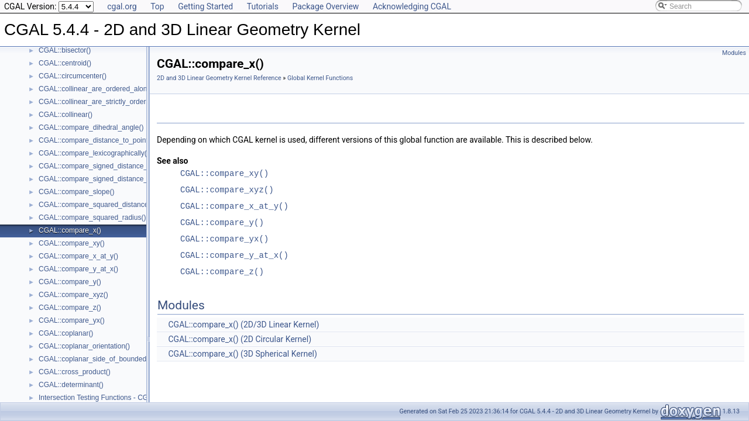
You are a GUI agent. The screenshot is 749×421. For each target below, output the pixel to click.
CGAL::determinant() (71, 385)
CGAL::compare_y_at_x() (78, 269)
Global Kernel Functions (320, 78)
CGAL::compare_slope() (76, 192)
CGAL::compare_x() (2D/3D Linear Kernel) (243, 324)
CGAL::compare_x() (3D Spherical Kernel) (242, 353)
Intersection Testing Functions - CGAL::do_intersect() (121, 398)
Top (157, 6)
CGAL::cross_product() (75, 372)
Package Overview (325, 6)
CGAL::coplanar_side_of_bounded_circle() (105, 359)
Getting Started (205, 6)
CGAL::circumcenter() (72, 76)
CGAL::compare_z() (70, 307)
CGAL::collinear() (65, 115)
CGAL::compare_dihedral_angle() (91, 127)
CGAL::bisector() (65, 50)
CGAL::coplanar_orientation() (84, 346)
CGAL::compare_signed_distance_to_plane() (109, 179)
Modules (734, 53)
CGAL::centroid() (65, 63)
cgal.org (121, 6)
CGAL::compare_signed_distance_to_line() (106, 166)
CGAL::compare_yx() (72, 320)
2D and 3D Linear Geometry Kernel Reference (219, 78)
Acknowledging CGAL (412, 6)
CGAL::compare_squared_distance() (96, 205)
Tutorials (263, 6)
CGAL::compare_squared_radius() (92, 217)
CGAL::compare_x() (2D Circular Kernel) (239, 339)
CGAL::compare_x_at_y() (78, 256)
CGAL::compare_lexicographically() (94, 153)
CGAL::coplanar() (66, 333)
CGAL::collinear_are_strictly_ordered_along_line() (116, 102)
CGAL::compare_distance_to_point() (96, 140)
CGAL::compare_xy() (72, 243)
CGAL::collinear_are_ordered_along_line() (104, 89)
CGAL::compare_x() (70, 230)
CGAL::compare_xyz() (73, 295)
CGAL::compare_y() (70, 282)
